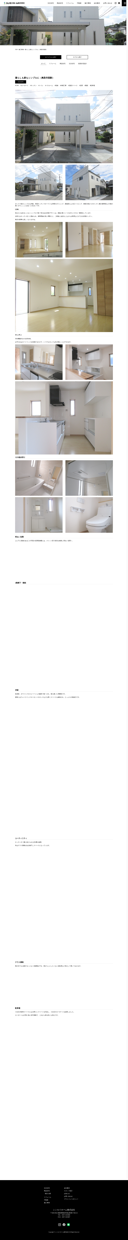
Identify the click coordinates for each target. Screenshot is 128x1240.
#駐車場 (92, 85)
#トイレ (40, 85)
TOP (16, 49)
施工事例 (88, 3)
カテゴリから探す (50, 57)
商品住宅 (60, 3)
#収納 (56, 85)
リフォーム (70, 3)
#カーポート (24, 85)
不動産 (79, 3)
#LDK (17, 85)
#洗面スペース (72, 85)
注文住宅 (51, 3)
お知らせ (67, 1193)
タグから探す (77, 57)
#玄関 (81, 85)
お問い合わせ (107, 3)
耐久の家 (48, 1193)
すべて (43, 63)
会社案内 (97, 3)
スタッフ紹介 (68, 1191)
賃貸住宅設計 (82, 63)
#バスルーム (49, 85)
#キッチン (33, 85)
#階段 (86, 85)
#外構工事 (63, 85)
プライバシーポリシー (71, 1199)
